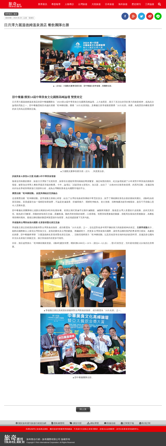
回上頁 (83, 409)
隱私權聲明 (58, 423)
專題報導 (56, 4)
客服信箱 (109, 423)
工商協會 (149, 4)
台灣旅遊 (82, 4)
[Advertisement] (83, 392)
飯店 (15, 14)
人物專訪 (69, 4)
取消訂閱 (144, 423)
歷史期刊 (136, 4)
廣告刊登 (76, 423)
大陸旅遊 (96, 4)
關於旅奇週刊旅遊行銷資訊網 (31, 423)
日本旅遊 (109, 4)
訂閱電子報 (127, 423)
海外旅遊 (122, 4)
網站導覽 (93, 423)
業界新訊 (42, 4)
